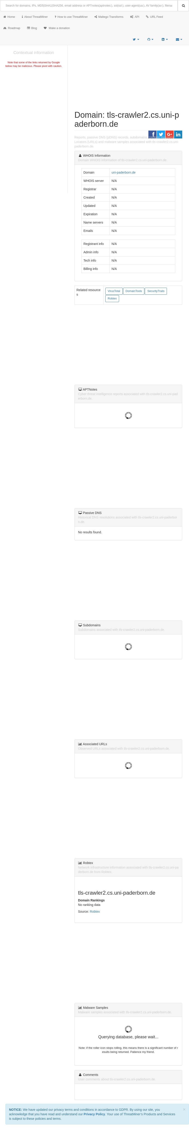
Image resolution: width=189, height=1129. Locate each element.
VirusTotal (114, 291)
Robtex (112, 298)
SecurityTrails (155, 291)
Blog (32, 28)
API (134, 16)
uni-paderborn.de (124, 172)
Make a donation (57, 28)
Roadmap (11, 28)
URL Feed (154, 16)
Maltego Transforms (108, 16)
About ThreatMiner (35, 16)
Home (9, 16)
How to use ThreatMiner (71, 16)
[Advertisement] (33, 102)
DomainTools (134, 291)
